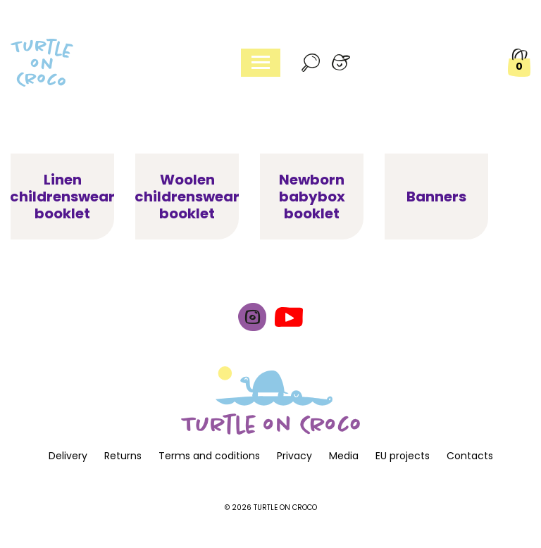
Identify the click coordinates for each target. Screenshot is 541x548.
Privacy (294, 456)
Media (344, 456)
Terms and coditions (209, 456)
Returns (123, 456)
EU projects (402, 456)
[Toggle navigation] (260, 63)
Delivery (68, 456)
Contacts (470, 456)
